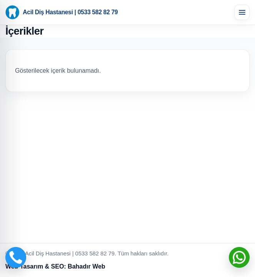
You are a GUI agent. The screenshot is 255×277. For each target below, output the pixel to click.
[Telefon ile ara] (15, 257)
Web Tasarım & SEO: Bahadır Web (55, 266)
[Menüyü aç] (242, 12)
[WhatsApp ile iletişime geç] (239, 257)
